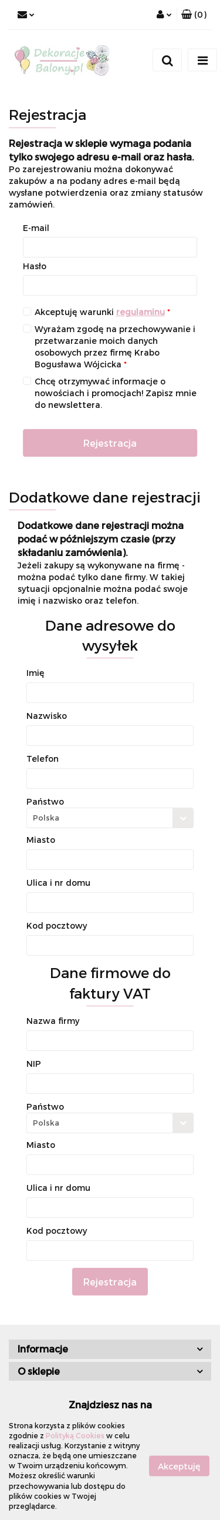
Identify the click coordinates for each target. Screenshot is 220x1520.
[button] (194, 14)
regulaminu (140, 312)
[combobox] (110, 818)
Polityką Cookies (75, 1435)
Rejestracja (110, 442)
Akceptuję (179, 1466)
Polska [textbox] (46, 817)
